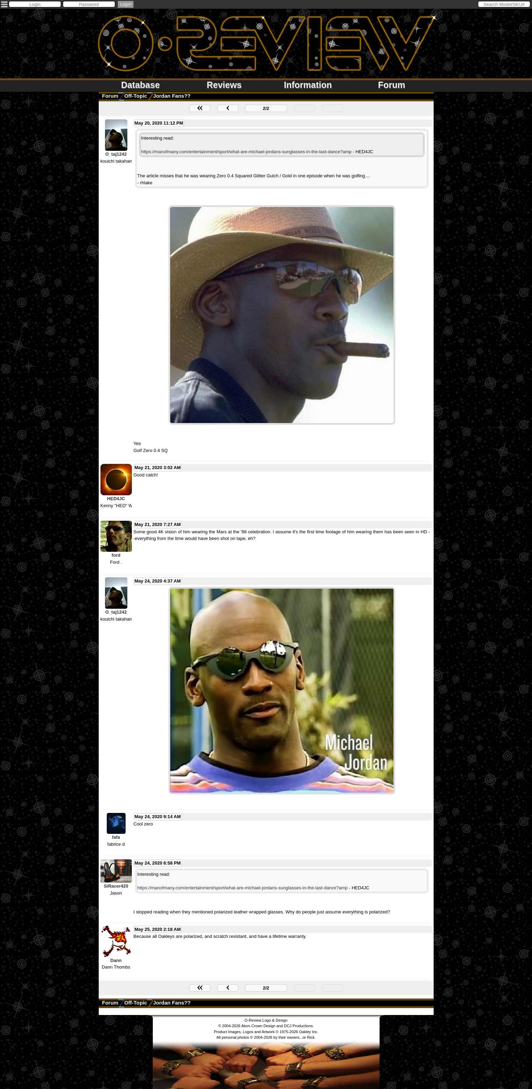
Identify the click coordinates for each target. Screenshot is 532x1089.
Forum (391, 85)
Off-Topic (135, 96)
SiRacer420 (116, 886)
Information (308, 85)
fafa (116, 837)
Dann (116, 960)
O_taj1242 (116, 154)
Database (140, 85)
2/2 (266, 108)
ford (116, 555)
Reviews (224, 85)
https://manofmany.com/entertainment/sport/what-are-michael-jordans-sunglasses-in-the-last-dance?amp (246, 151)
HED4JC (116, 498)
